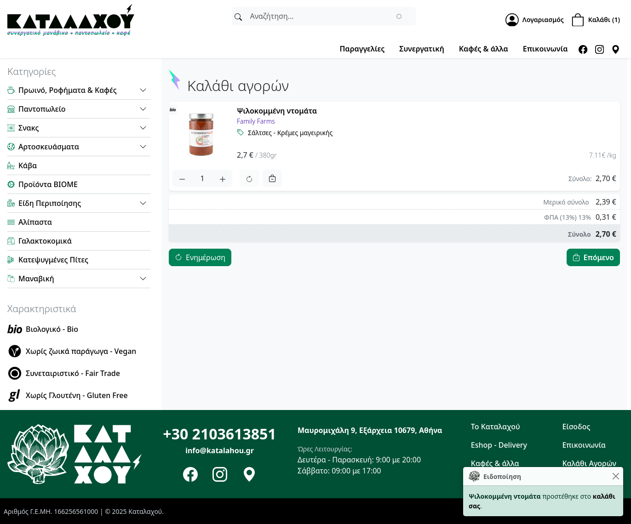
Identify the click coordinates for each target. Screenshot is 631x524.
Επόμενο (599, 257)
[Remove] (272, 178)
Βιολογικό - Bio (52, 329)
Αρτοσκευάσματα (48, 147)
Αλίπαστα (35, 222)
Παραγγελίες (361, 49)
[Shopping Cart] (597, 20)
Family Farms (256, 121)
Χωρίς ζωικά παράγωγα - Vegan (81, 351)
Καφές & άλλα (483, 49)
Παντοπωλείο (42, 109)
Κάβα (27, 165)
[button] (143, 90)
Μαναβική (36, 278)
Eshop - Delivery (499, 445)
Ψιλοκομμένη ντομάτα (277, 111)
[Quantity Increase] (222, 178)
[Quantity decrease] (182, 178)
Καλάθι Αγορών (589, 463)
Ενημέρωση (205, 257)
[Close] (615, 476)
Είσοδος (576, 426)
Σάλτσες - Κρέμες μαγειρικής (290, 132)
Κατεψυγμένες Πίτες (53, 260)
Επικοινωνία (545, 49)
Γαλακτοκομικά (45, 241)
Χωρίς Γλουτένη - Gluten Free (77, 395)
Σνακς (28, 128)
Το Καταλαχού (495, 426)
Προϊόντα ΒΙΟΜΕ (48, 184)
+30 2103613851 (219, 434)
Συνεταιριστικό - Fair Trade (73, 373)
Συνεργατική (421, 49)
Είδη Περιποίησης (49, 203)
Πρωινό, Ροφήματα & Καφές (67, 90)
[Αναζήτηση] (238, 16)
